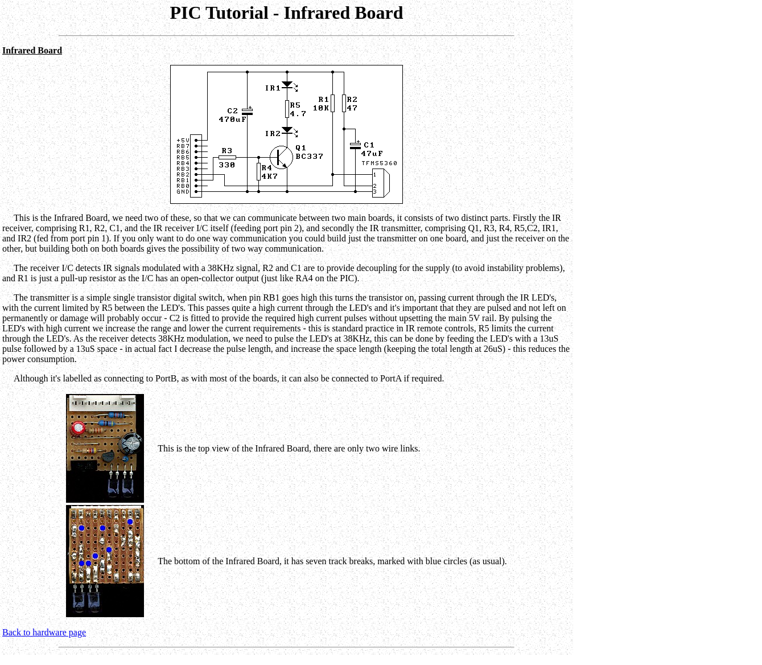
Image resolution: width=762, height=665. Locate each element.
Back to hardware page (44, 632)
